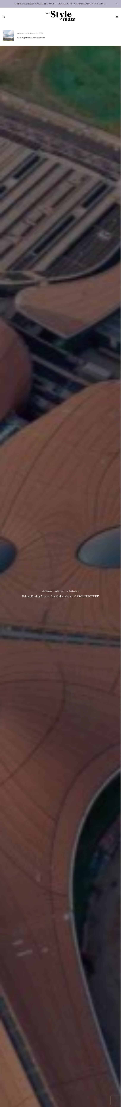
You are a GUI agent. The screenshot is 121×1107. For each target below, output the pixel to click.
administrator (47, 591)
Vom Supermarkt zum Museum (31, 37)
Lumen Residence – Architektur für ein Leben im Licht (97, 37)
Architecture (22, 34)
